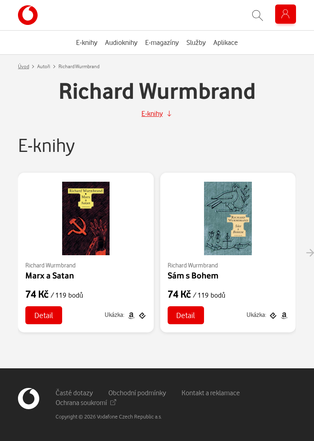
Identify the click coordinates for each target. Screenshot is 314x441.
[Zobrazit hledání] (257, 15)
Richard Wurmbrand (50, 265)
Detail (43, 315)
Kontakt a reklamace (211, 392)
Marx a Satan (49, 275)
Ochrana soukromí (86, 402)
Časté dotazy (74, 392)
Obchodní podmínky (137, 392)
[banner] (28, 15)
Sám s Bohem (193, 275)
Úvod (23, 66)
